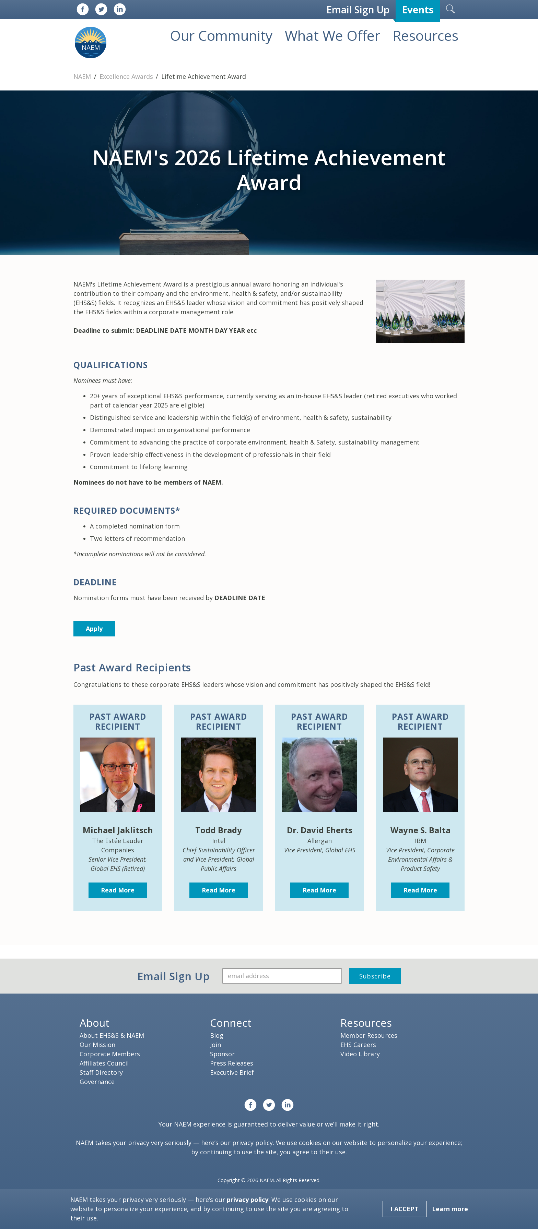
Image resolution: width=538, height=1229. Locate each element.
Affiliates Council (104, 1063)
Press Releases (231, 1063)
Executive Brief (232, 1072)
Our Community (221, 35)
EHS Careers (358, 1045)
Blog (216, 1035)
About (94, 1022)
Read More (117, 890)
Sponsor (222, 1054)
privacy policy (252, 1143)
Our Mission (97, 1045)
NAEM (83, 76)
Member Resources (368, 1035)
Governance (97, 1082)
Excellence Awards (127, 76)
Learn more (450, 1209)
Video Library (360, 1054)
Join (215, 1045)
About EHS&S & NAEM (112, 1035)
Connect (231, 1022)
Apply (94, 628)
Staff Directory (101, 1072)
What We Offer (332, 35)
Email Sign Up (357, 9)
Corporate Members (110, 1054)
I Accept (404, 1209)
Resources (425, 35)
